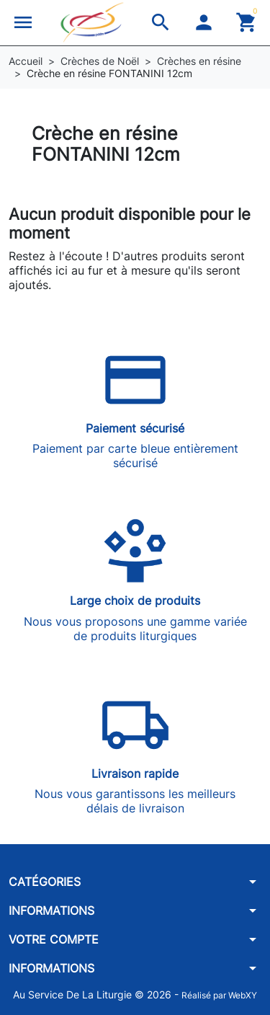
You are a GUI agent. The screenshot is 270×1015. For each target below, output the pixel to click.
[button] (23, 22)
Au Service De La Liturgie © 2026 (93, 994)
